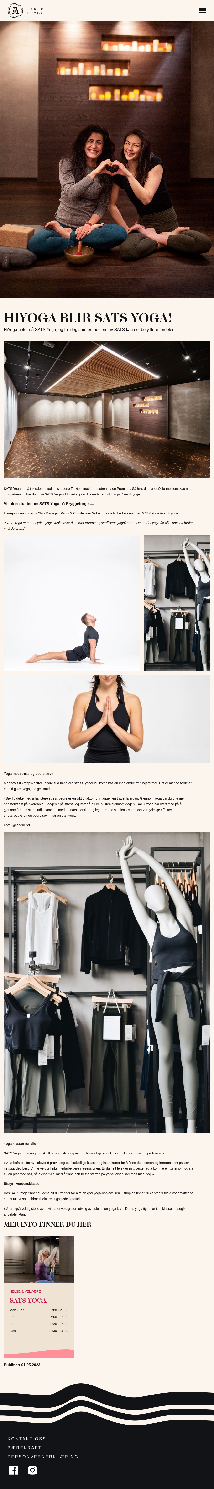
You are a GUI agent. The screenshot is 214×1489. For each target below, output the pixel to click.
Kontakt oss (27, 1438)
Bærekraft (25, 1447)
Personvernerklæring (43, 1456)
